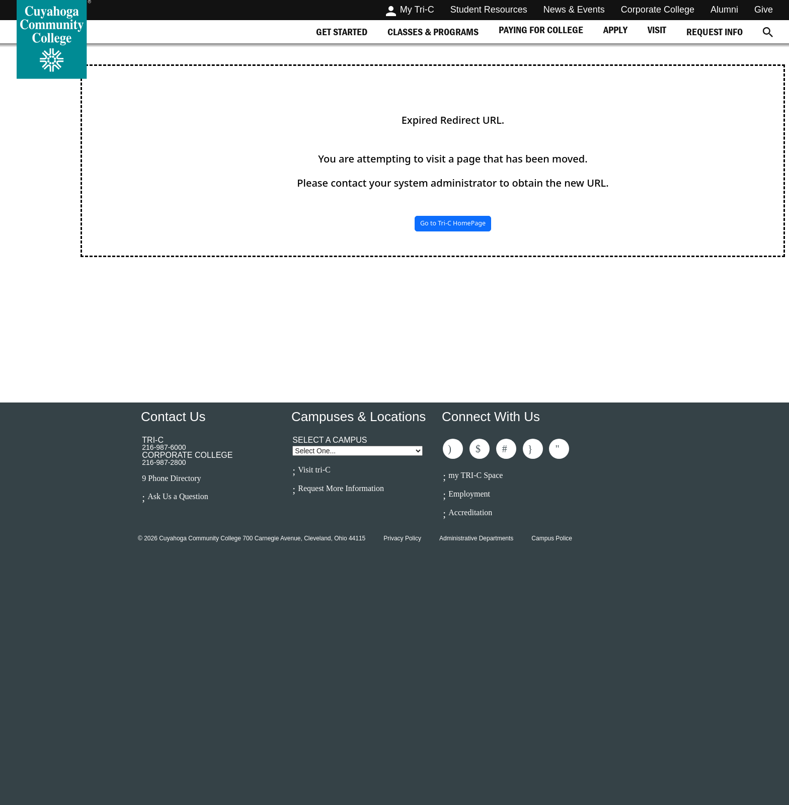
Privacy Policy (402, 538)
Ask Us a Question (177, 496)
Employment (469, 494)
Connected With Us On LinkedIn (506, 449)
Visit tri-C (314, 469)
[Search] (768, 31)
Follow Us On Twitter (479, 449)
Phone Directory (174, 478)
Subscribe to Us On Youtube (559, 449)
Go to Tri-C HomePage (453, 223)
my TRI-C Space (475, 475)
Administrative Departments (476, 538)
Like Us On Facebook (453, 449)
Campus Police (551, 538)
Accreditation (470, 512)
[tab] (341, 31)
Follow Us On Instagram (533, 449)
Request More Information (341, 488)
